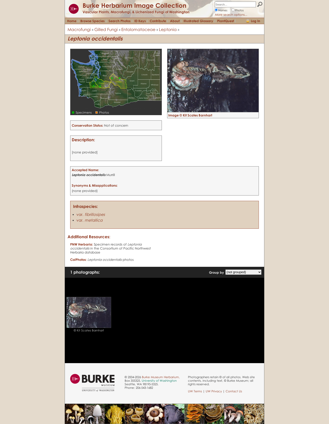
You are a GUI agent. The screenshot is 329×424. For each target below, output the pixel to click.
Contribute (158, 21)
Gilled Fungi (106, 29)
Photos (239, 10)
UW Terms (195, 391)
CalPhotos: (78, 259)
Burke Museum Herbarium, (161, 377)
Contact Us (234, 391)
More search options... (231, 14)
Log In (255, 21)
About (175, 21)
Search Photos (119, 21)
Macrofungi (79, 29)
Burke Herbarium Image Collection (134, 5)
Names (222, 10)
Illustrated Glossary (198, 21)
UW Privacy (214, 391)
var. (90, 214)
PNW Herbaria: (81, 244)
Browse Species (92, 21)
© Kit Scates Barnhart (89, 330)
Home (71, 21)
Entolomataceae (138, 29)
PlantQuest (225, 21)
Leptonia (168, 29)
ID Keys (140, 21)
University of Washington (159, 380)
